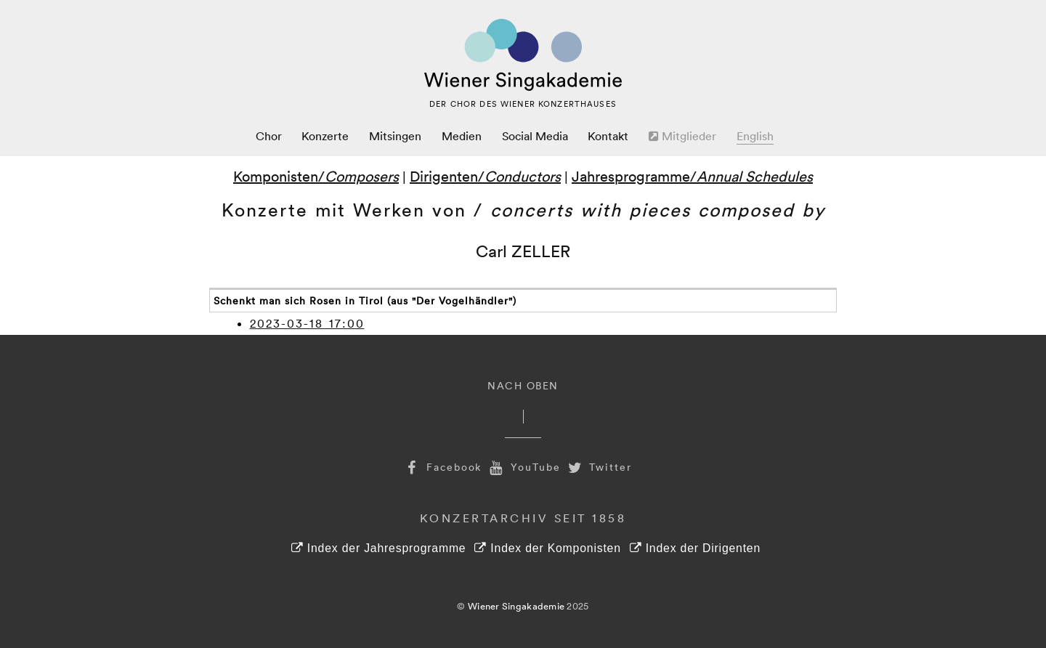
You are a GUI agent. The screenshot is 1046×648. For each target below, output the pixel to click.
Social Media (535, 136)
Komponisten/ (316, 175)
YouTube (523, 467)
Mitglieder (682, 136)
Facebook (442, 467)
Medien (462, 136)
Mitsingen (395, 136)
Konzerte (325, 136)
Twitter (598, 467)
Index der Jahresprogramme (378, 548)
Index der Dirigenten (695, 548)
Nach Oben (523, 385)
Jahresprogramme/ (692, 175)
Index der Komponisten (547, 548)
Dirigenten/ (485, 175)
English (755, 136)
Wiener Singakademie (516, 605)
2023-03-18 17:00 (307, 323)
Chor (269, 136)
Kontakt (608, 136)
